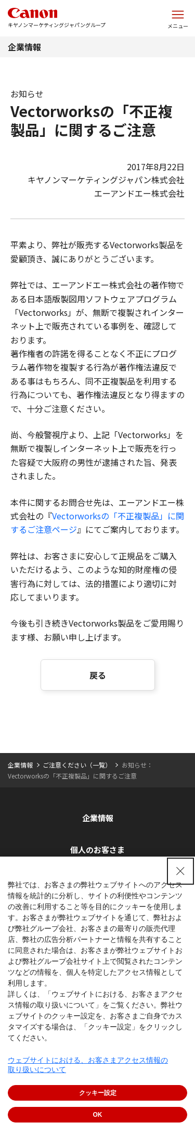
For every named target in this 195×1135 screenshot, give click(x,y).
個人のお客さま (97, 849)
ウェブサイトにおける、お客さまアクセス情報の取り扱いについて (88, 1065)
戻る (97, 675)
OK (97, 1114)
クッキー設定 (97, 1092)
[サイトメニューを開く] (177, 18)
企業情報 (24, 47)
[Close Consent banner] (180, 871)
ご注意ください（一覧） (77, 764)
